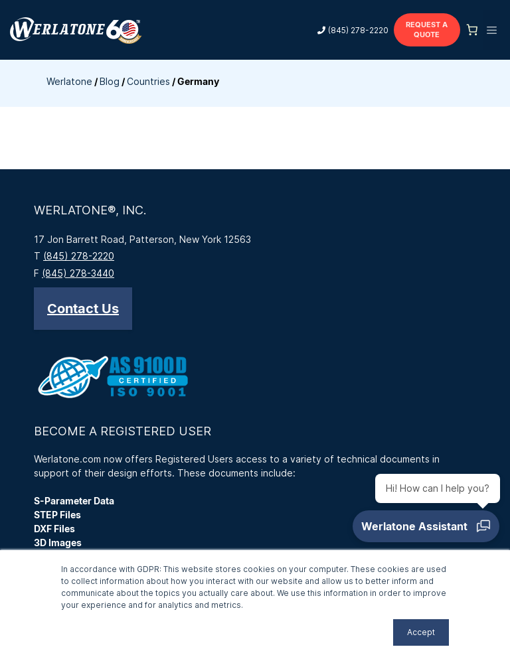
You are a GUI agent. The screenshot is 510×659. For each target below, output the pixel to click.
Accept (421, 632)
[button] (83, 308)
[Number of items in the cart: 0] (472, 29)
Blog (110, 81)
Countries (148, 81)
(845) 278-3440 (78, 273)
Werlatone (69, 81)
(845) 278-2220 (358, 30)
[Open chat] (426, 526)
